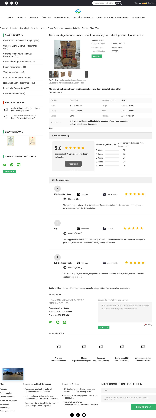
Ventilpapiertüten (11, 72)
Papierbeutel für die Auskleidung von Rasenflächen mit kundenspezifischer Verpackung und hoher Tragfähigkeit (122, 359)
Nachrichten (138, 17)
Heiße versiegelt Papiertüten (16, 83)
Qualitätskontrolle (83, 17)
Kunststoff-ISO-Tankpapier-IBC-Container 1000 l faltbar (80, 396)
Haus (10, 17)
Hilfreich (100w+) (74, 233)
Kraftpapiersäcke (123, 288)
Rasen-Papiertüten (27, 28)
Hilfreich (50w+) (74, 199)
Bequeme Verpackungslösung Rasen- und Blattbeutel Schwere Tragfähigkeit (101, 359)
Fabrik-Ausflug (61, 17)
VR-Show (34, 17)
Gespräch (138, 3)
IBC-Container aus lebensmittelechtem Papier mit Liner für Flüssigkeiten (79, 390)
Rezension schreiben (73, 165)
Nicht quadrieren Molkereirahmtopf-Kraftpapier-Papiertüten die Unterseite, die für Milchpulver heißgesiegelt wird (42, 397)
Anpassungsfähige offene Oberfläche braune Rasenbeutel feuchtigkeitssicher (143, 359)
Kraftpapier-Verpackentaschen (17, 61)
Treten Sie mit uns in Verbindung (112, 17)
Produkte (21, 17)
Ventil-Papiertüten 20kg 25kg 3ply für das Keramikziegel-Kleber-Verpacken (41, 404)
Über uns (46, 17)
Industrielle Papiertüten (14, 88)
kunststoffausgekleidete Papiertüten (100, 288)
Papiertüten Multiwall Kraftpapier (18, 40)
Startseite (4, 28)
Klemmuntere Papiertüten (15, 77)
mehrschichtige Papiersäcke (73, 288)
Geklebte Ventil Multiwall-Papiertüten (20, 46)
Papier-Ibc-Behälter (12, 93)
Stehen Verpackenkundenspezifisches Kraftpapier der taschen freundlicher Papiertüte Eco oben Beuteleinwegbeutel (84, 359)
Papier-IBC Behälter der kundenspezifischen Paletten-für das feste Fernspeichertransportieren (81, 403)
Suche (118, 3)
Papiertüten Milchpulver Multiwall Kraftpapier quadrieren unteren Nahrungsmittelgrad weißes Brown (39, 390)
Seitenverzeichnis (7, 411)
